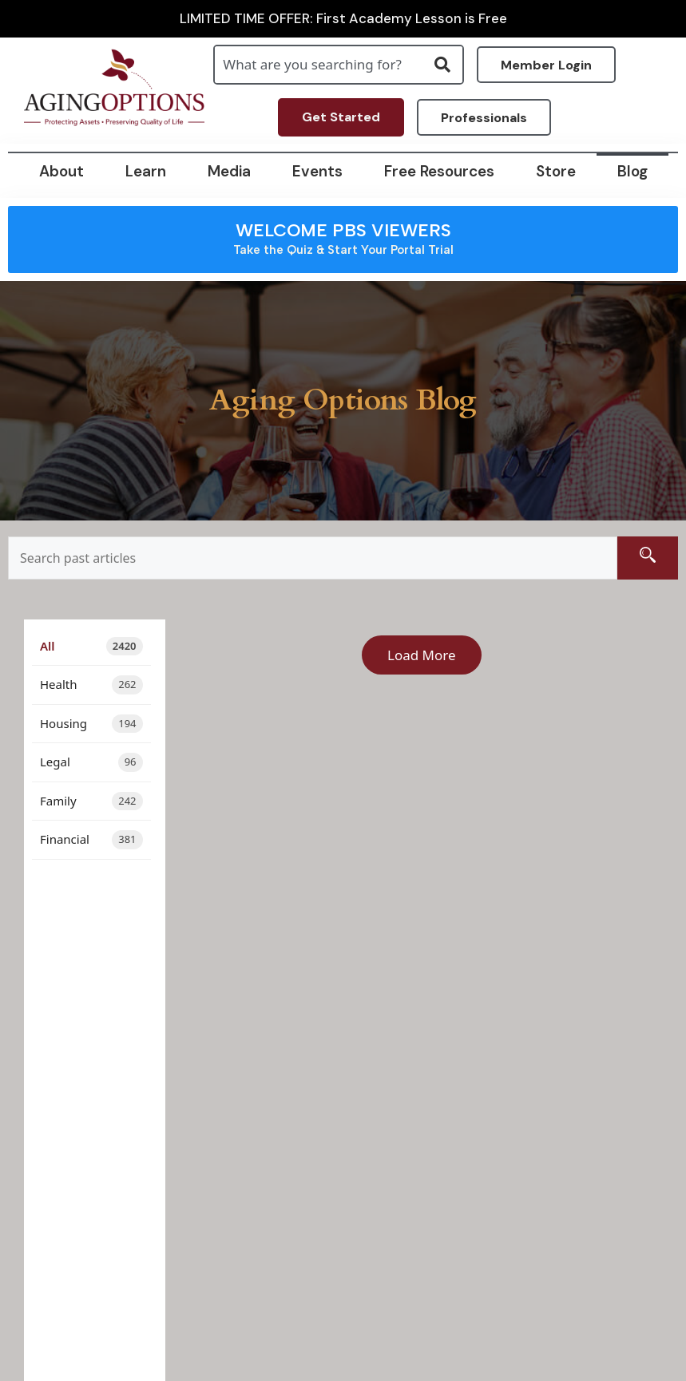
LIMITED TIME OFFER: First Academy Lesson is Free (343, 19)
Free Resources (439, 171)
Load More (421, 655)
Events (317, 171)
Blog (632, 171)
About (61, 171)
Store (556, 171)
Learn (145, 171)
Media (229, 171)
